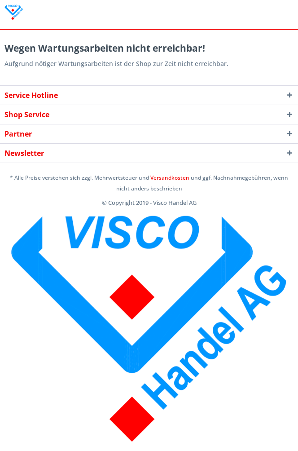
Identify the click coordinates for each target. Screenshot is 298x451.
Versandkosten (169, 177)
